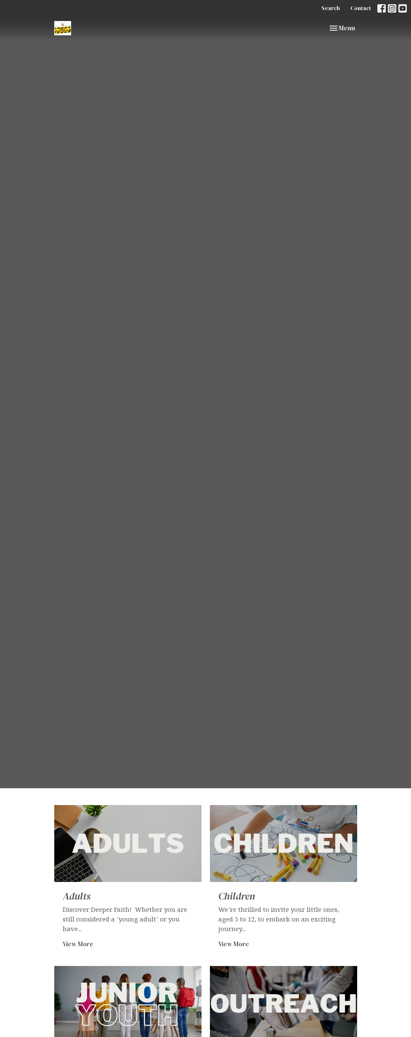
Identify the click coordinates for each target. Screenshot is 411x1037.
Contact (360, 8)
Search (330, 8)
